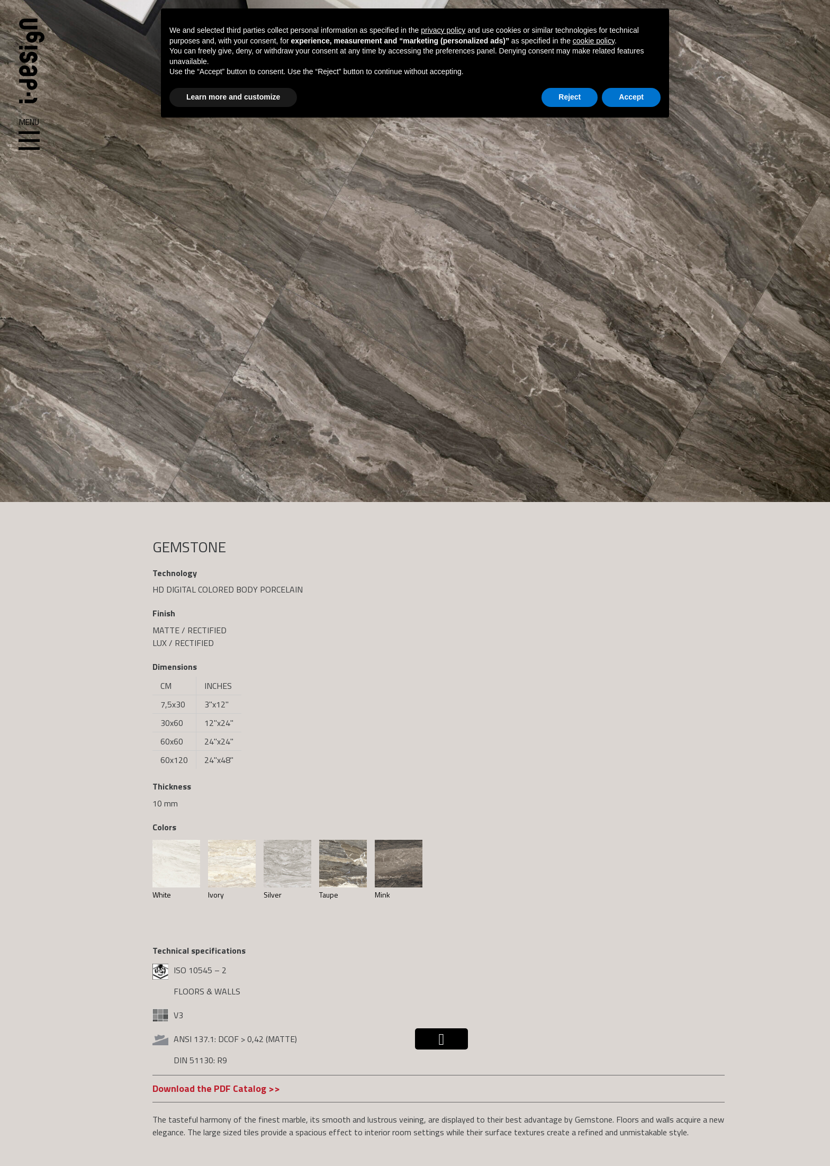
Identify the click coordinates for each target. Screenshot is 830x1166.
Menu (29, 134)
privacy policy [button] (443, 30)
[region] (415, 251)
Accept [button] (631, 97)
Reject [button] (569, 97)
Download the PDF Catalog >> (216, 1088)
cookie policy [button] (594, 41)
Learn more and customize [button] (233, 97)
